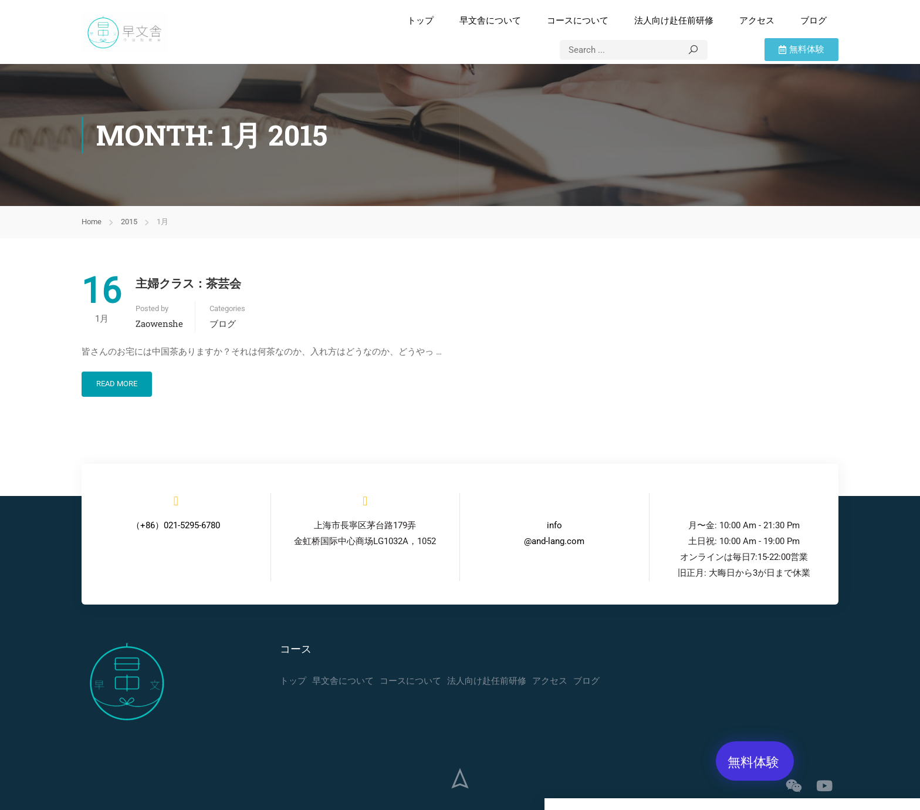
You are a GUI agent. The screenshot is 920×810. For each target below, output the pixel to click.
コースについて (577, 20)
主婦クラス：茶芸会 (188, 283)
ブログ (813, 20)
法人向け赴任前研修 (673, 20)
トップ (420, 20)
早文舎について (490, 20)
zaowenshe (159, 323)
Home (92, 221)
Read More (116, 383)
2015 (129, 221)
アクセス (756, 20)
